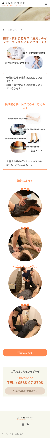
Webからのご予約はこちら (25, 391)
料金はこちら (25, 352)
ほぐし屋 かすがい (18, 434)
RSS (27, 424)
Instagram (23, 424)
